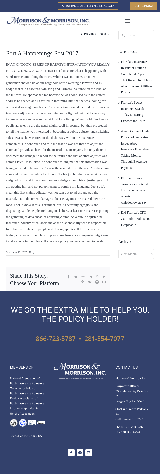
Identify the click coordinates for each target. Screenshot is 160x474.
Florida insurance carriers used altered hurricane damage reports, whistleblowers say (134, 190)
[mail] (88, 452)
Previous (90, 34)
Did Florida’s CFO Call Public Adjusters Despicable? (135, 219)
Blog (31, 252)
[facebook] (71, 452)
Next (103, 34)
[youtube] (80, 452)
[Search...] (136, 35)
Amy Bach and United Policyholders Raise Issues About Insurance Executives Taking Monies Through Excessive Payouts (136, 149)
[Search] (123, 35)
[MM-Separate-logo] (48, 18)
